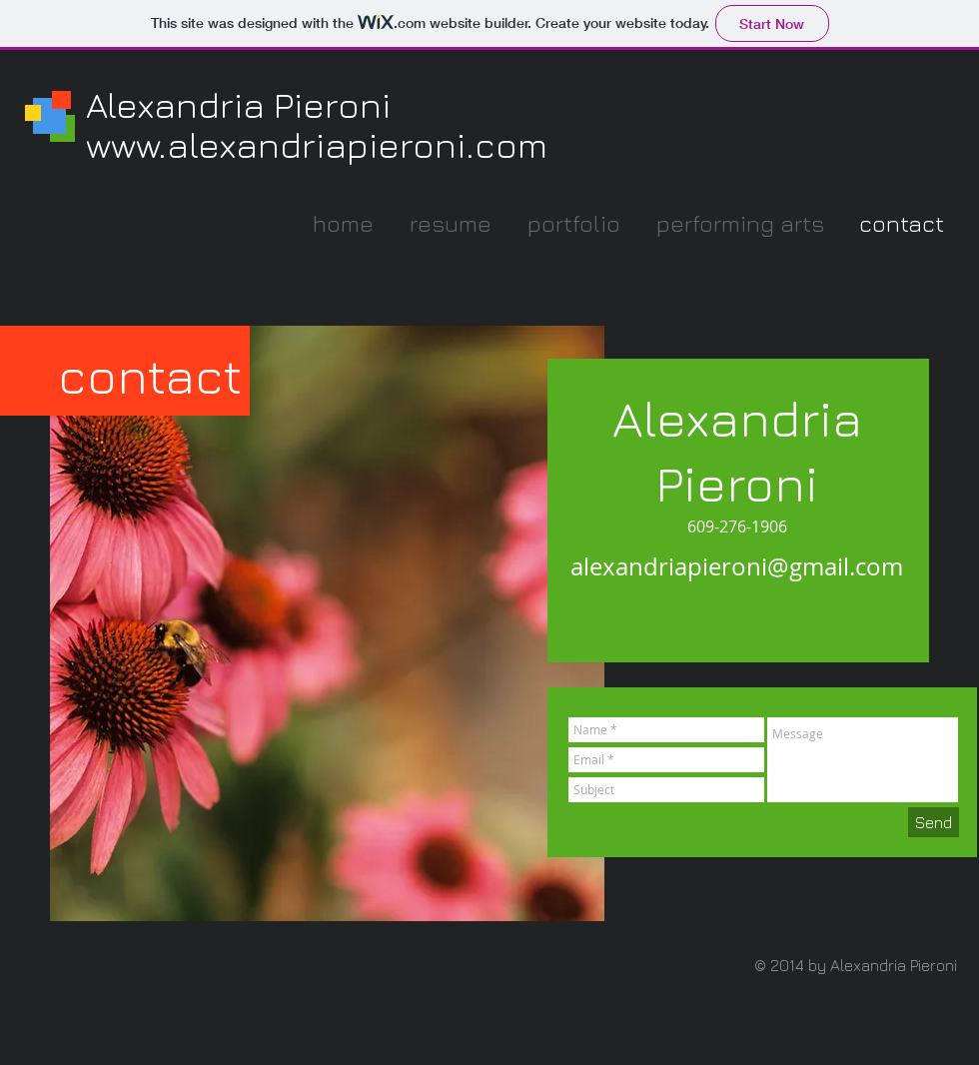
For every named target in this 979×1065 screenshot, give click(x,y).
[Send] (933, 822)
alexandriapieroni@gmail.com (736, 566)
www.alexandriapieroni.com (316, 144)
